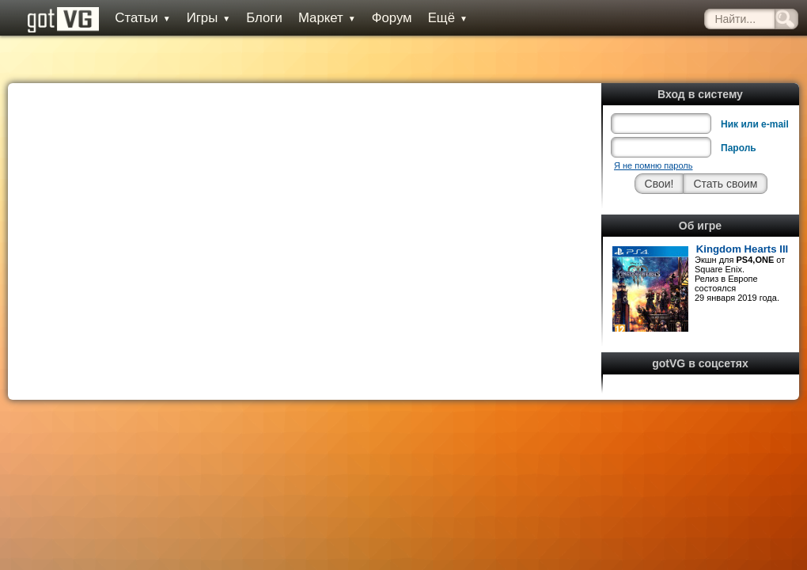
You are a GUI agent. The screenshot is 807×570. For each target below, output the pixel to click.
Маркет (327, 17)
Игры (209, 17)
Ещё (448, 17)
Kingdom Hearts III (742, 249)
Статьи (142, 17)
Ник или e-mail (755, 124)
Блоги (264, 17)
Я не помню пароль (653, 165)
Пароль (738, 148)
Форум (392, 17)
